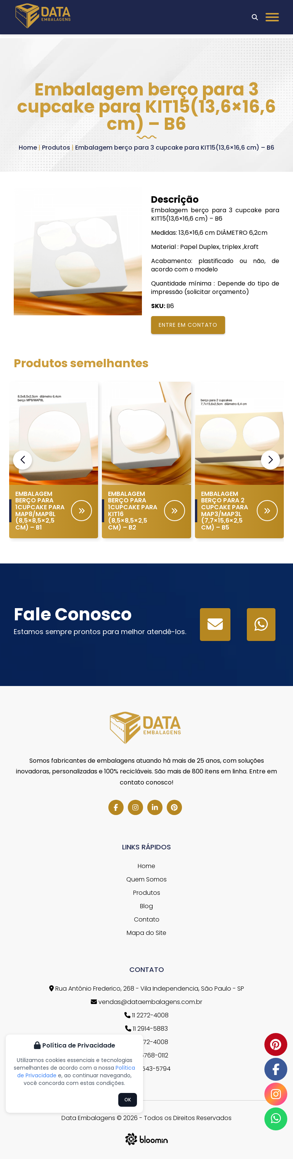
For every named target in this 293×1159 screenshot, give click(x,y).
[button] (270, 460)
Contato (146, 919)
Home (28, 147)
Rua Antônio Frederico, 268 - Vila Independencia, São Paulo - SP (146, 988)
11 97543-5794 (147, 1068)
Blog (146, 906)
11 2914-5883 (146, 1028)
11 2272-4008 (146, 1015)
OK (127, 1099)
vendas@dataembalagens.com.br (146, 1002)
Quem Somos (146, 879)
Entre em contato (188, 325)
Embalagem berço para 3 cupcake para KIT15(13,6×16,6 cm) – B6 (174, 147)
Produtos (56, 147)
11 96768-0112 (146, 1055)
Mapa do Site (146, 932)
